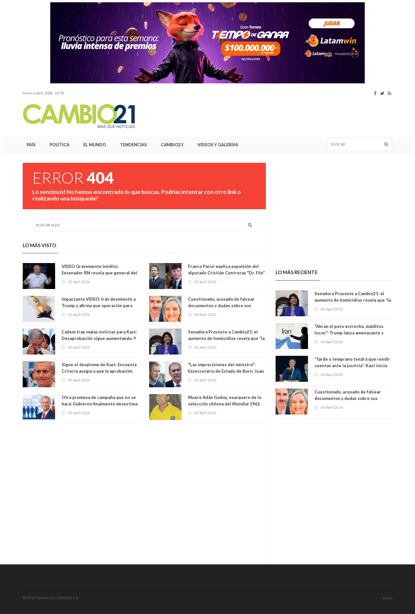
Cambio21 (172, 144)
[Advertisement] (274, 116)
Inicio (387, 598)
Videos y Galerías (217, 144)
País (31, 144)
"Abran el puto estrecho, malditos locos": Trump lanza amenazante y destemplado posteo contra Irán (349, 333)
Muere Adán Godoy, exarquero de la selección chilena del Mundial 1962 (224, 400)
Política (59, 144)
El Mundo (94, 144)
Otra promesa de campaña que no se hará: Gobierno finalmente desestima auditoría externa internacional (99, 404)
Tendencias (133, 144)
